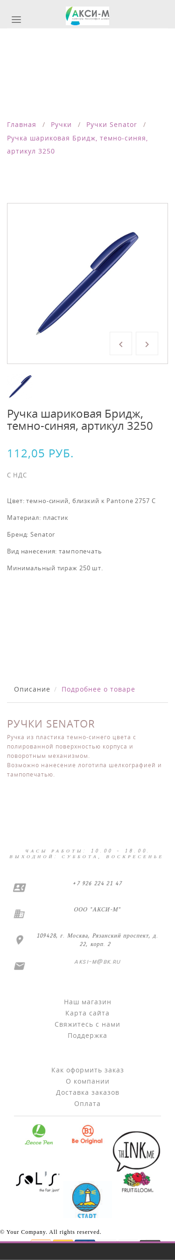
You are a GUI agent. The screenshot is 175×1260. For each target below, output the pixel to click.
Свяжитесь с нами (87, 1024)
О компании (88, 1081)
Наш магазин (88, 1001)
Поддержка (87, 1035)
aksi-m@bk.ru (97, 962)
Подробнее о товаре (98, 689)
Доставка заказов (87, 1092)
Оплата (87, 1103)
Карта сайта (87, 1012)
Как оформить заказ (87, 1069)
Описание (32, 689)
